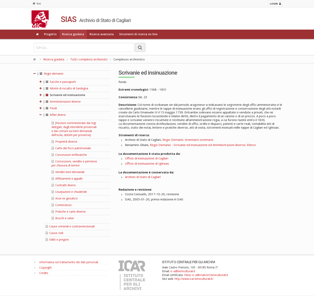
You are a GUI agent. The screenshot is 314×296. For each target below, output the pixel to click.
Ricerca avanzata (102, 34)
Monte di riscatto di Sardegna (67, 88)
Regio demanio (51, 73)
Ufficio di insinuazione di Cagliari (146, 158)
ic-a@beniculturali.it (182, 271)
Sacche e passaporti (61, 82)
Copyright (43, 267)
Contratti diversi (63, 185)
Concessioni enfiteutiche (69, 155)
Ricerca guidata (73, 34)
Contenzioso (61, 205)
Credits (41, 273)
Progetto (50, 34)
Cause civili (54, 233)
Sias (37, 3)
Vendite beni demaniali (67, 172)
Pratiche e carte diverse (68, 211)
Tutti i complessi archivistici (89, 59)
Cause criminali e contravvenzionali (70, 226)
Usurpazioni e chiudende (69, 192)
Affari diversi (56, 115)
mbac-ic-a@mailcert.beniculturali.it (206, 275)
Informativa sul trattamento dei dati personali (66, 262)
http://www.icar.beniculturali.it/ (194, 279)
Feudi (51, 108)
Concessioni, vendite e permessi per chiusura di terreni (74, 163)
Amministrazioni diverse (63, 101)
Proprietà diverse (64, 141)
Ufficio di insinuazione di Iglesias (147, 163)
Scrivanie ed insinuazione (65, 95)
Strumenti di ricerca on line (138, 34)
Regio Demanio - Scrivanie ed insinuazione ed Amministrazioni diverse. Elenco (203, 145)
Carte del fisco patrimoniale (71, 148)
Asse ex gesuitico (64, 198)
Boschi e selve (62, 218)
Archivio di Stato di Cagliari (143, 177)
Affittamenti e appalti (67, 178)
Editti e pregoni (57, 239)
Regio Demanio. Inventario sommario (187, 140)
